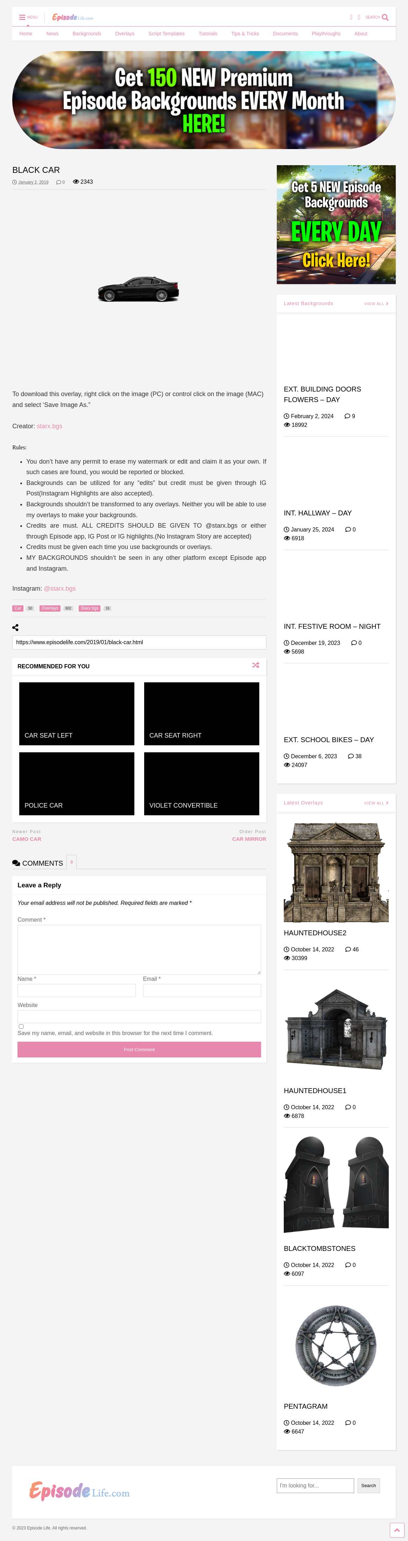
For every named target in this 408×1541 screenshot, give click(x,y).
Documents (285, 33)
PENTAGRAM (306, 1406)
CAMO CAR (26, 839)
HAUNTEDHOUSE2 (315, 933)
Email (152, 987)
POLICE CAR (43, 805)
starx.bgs (49, 426)
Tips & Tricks (245, 33)
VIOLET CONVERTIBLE (183, 805)
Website (27, 1013)
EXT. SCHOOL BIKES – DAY (329, 740)
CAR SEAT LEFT (48, 735)
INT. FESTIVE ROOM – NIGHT (332, 626)
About (360, 33)
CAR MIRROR (249, 839)
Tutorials (208, 33)
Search (368, 1485)
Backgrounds (87, 33)
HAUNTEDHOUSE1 (315, 1091)
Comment (31, 920)
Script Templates (167, 33)
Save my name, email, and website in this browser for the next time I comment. (115, 1041)
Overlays (124, 33)
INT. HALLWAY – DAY (318, 513)
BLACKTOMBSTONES (320, 1248)
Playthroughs (326, 33)
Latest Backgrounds (308, 303)
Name (26, 987)
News (53, 33)
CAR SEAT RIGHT (175, 735)
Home (25, 33)
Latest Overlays (303, 802)
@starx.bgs (60, 588)
